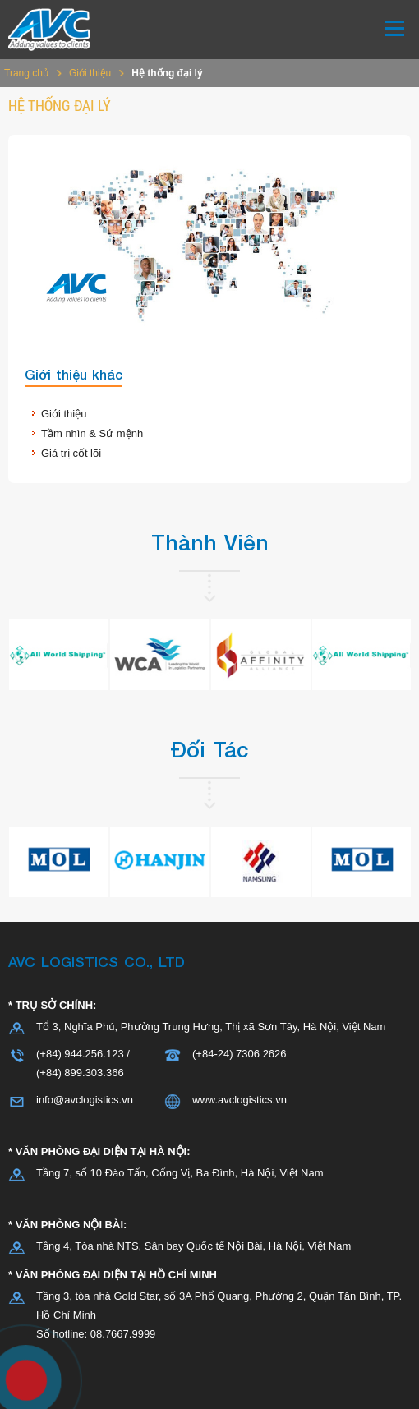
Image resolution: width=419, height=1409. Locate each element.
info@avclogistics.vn (84, 1100)
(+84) (50, 1072)
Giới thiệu (90, 73)
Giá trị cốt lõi (71, 453)
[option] (58, 654)
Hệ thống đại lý (166, 73)
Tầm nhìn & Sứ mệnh (92, 433)
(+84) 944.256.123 (80, 1054)
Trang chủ (26, 73)
